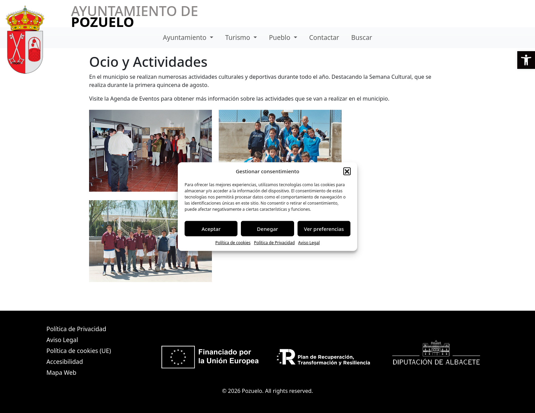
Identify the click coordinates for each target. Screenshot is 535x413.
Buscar (361, 37)
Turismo (238, 37)
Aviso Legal (309, 243)
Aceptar (211, 228)
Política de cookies (232, 243)
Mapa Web (61, 372)
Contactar (324, 37)
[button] (526, 60)
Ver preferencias (324, 228)
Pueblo (280, 37)
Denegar (267, 228)
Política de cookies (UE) (78, 350)
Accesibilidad (64, 361)
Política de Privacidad (274, 243)
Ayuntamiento (185, 37)
